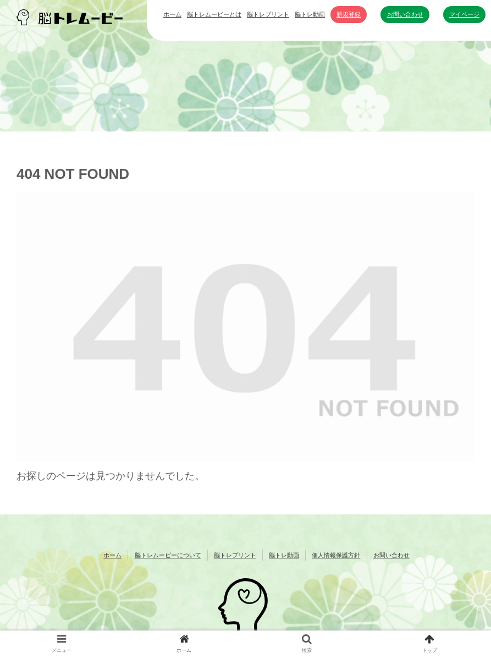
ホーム (172, 14)
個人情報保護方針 (336, 555)
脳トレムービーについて (168, 555)
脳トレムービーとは (214, 14)
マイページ (464, 14)
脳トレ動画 (310, 14)
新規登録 (348, 14)
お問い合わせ (405, 14)
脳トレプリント (268, 14)
